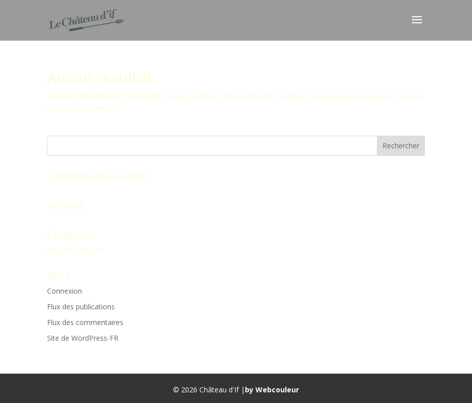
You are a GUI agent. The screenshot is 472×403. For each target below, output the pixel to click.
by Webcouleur (272, 389)
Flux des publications (81, 306)
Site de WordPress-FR (82, 338)
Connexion (64, 291)
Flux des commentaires (85, 322)
